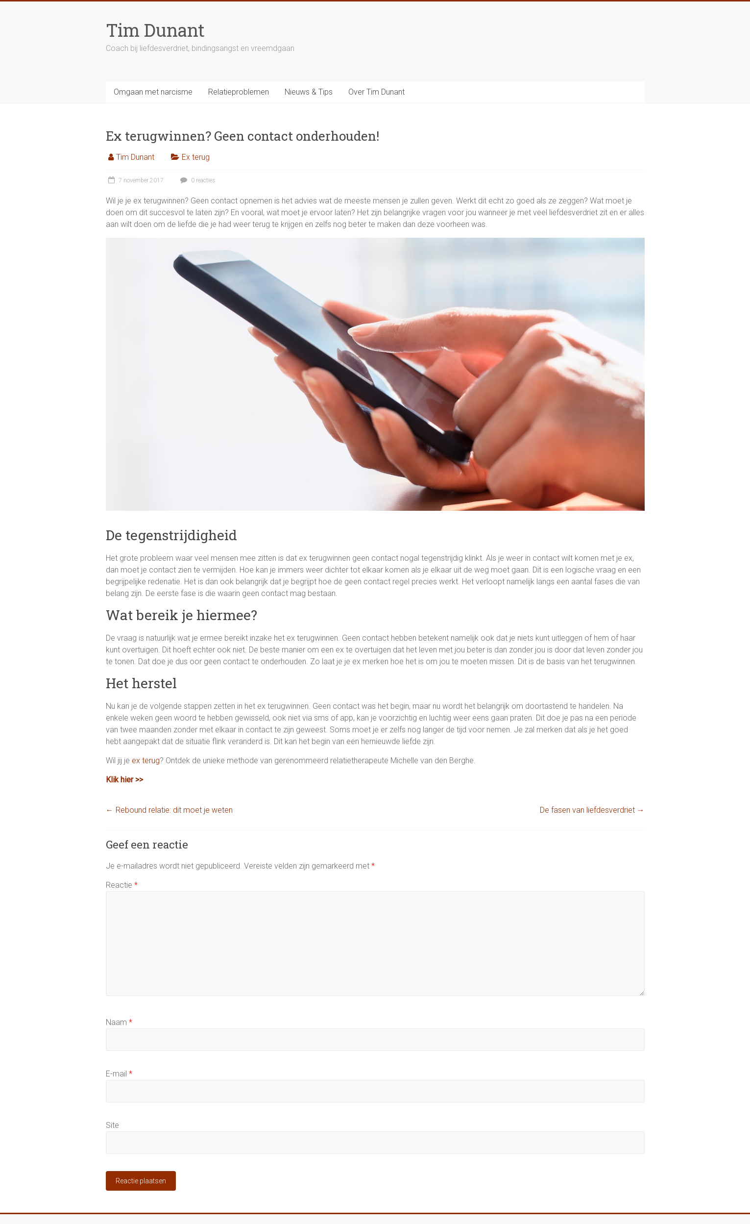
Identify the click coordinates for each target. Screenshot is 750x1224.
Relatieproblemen (238, 92)
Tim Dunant (155, 30)
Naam (119, 1022)
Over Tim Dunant (376, 92)
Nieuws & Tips (309, 92)
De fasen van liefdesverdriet (592, 810)
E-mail (119, 1073)
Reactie (122, 885)
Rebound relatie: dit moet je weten (169, 810)
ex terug (146, 760)
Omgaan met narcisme (153, 92)
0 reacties (197, 180)
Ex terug (196, 157)
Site (112, 1125)
